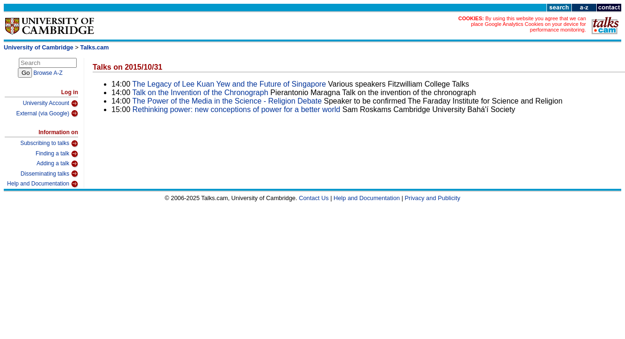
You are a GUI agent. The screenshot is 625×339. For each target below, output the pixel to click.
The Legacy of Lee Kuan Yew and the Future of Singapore (229, 84)
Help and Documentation (42, 184)
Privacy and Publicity (432, 198)
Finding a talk (57, 154)
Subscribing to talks (49, 143)
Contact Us (314, 198)
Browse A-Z (48, 73)
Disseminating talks (49, 174)
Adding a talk (57, 164)
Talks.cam (94, 47)
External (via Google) (47, 113)
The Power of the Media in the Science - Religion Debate (227, 101)
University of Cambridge (38, 47)
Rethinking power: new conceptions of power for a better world (236, 109)
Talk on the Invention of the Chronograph (200, 93)
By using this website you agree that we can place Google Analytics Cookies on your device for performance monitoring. (528, 24)
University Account (50, 103)
